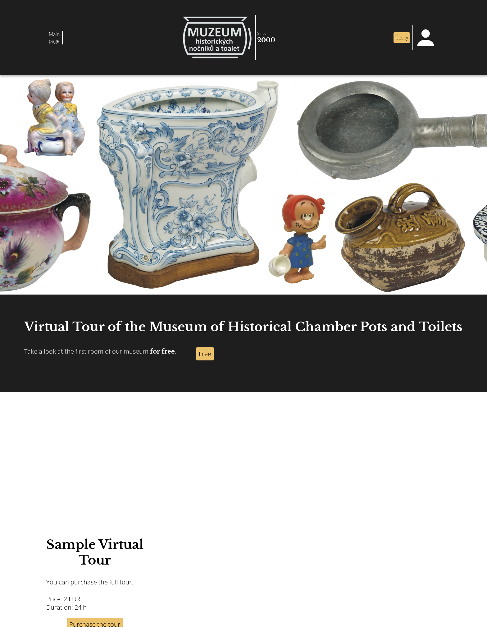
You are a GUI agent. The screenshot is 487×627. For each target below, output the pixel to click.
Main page (54, 37)
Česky (401, 37)
